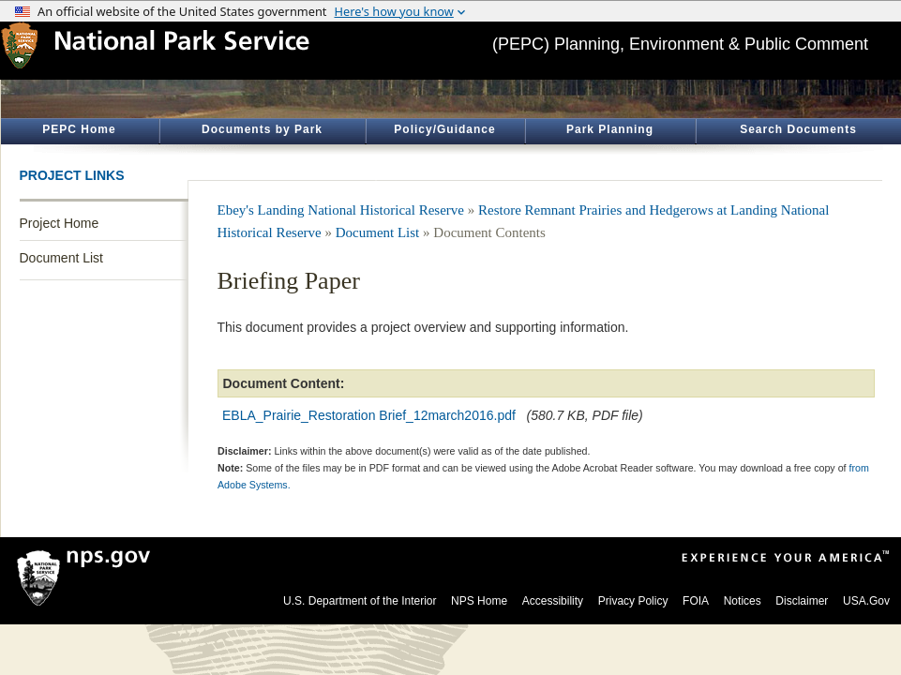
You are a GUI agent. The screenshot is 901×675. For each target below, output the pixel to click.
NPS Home (479, 601)
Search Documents (798, 129)
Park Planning (609, 129)
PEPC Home (78, 129)
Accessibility (552, 601)
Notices (742, 601)
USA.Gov (866, 601)
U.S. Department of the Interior (359, 601)
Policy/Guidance (444, 129)
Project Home (59, 223)
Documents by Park (262, 129)
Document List (61, 257)
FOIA (696, 601)
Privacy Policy (633, 601)
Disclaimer (801, 601)
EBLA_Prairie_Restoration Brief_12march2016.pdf (369, 415)
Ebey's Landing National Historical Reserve (341, 210)
